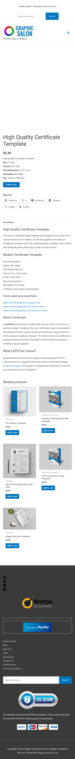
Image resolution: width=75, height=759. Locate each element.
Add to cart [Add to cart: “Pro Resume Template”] (12, 432)
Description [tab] (8, 222)
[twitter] (5, 581)
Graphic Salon (9, 641)
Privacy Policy (9, 664)
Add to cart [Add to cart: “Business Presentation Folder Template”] (48, 430)
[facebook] (5, 589)
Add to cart (11, 184)
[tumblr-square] (5, 585)
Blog (5, 645)
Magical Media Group (48, 752)
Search (52, 16)
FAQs (5, 653)
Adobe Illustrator (13, 366)
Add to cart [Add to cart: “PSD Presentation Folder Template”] (48, 488)
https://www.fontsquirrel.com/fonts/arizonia (23, 306)
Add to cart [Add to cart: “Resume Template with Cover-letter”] (12, 496)
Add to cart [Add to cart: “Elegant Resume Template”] (12, 545)
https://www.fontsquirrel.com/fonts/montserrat (25, 310)
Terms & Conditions (12, 668)
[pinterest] (5, 577)
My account (8, 657)
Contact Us (8, 660)
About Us (7, 649)
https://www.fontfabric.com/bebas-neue (21, 302)
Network (21, 752)
